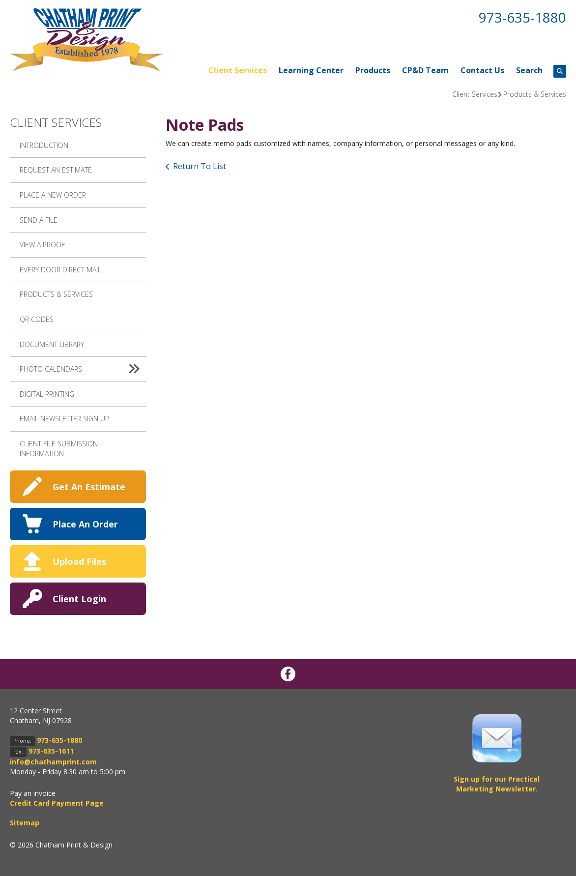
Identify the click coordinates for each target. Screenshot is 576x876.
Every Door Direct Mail (60, 269)
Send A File (39, 220)
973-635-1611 (51, 751)
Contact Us (482, 70)
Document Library (52, 344)
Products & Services (534, 94)
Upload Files (79, 561)
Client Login (79, 599)
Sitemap (24, 822)
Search (529, 70)
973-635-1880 (522, 17)
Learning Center (311, 70)
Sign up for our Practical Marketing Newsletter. (497, 783)
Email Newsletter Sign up (64, 418)
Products (372, 70)
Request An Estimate (56, 170)
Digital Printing (47, 394)
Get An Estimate (89, 487)
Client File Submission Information (59, 448)
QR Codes (37, 319)
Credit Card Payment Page (57, 803)
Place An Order (85, 524)
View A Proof (42, 244)
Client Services (237, 70)
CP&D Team (425, 70)
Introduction (44, 145)
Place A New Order (53, 195)
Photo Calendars (83, 369)
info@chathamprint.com (53, 761)
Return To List (199, 166)
